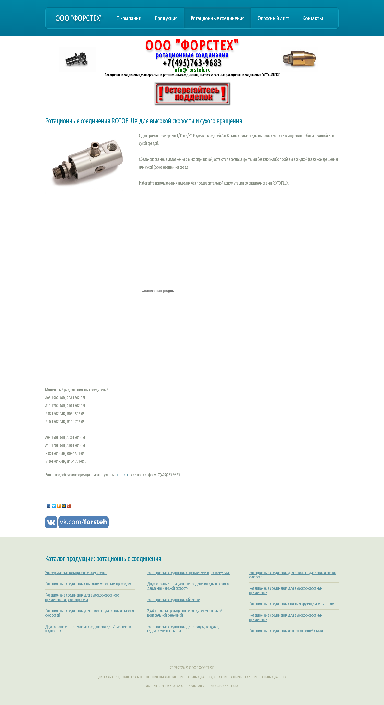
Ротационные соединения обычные (173, 599)
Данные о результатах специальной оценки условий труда (192, 685)
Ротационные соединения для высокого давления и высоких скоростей (89, 612)
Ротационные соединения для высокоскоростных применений (285, 590)
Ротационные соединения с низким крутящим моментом (291, 603)
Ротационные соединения (217, 18)
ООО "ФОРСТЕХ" (79, 18)
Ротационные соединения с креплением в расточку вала (188, 572)
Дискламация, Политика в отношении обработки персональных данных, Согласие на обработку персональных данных (192, 677)
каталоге (123, 474)
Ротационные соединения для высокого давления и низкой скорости (292, 574)
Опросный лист (273, 18)
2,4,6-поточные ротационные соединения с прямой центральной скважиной (184, 612)
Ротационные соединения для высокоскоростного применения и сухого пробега (82, 597)
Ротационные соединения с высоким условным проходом (88, 583)
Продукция (166, 18)
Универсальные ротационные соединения (76, 572)
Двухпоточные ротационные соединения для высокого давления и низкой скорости (187, 585)
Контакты (312, 18)
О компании (128, 18)
